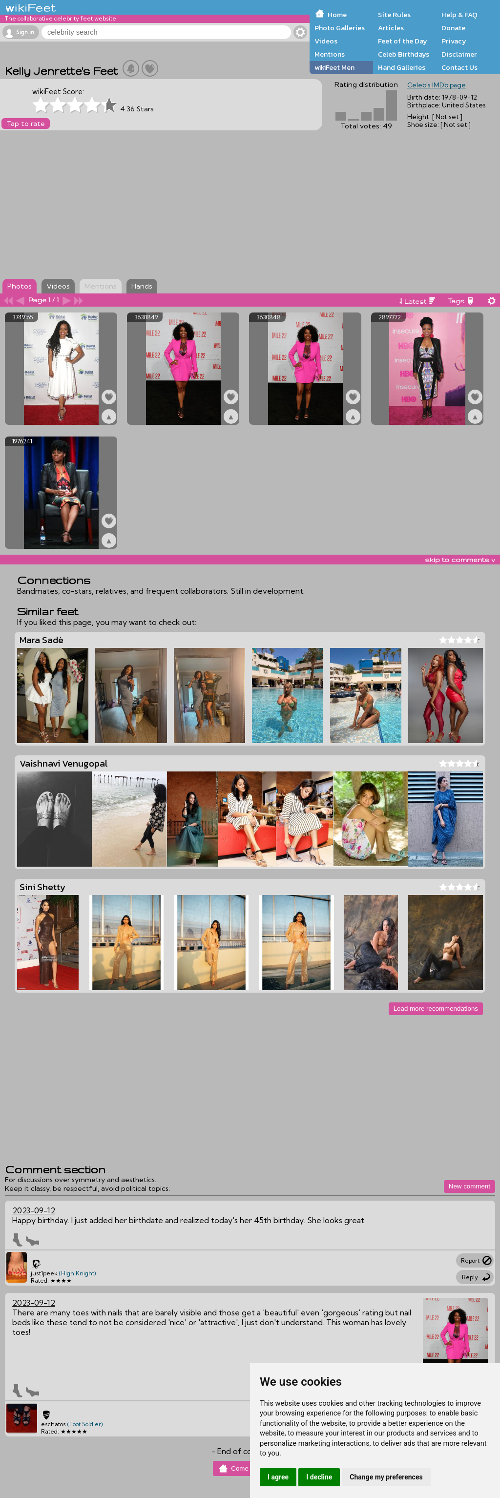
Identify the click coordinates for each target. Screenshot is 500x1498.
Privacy (453, 41)
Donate (453, 27)
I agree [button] (278, 1477)
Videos (325, 41)
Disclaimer (459, 54)
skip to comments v (460, 559)
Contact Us (459, 67)
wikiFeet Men (334, 67)
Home (337, 14)
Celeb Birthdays (403, 54)
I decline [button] (319, 1477)
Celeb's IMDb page (436, 85)
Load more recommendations (436, 1008)
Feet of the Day (402, 41)
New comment (469, 1186)
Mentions (329, 54)
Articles (391, 27)
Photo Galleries (339, 27)
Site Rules (394, 14)
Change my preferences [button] (386, 1477)
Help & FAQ (459, 14)
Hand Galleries (401, 67)
